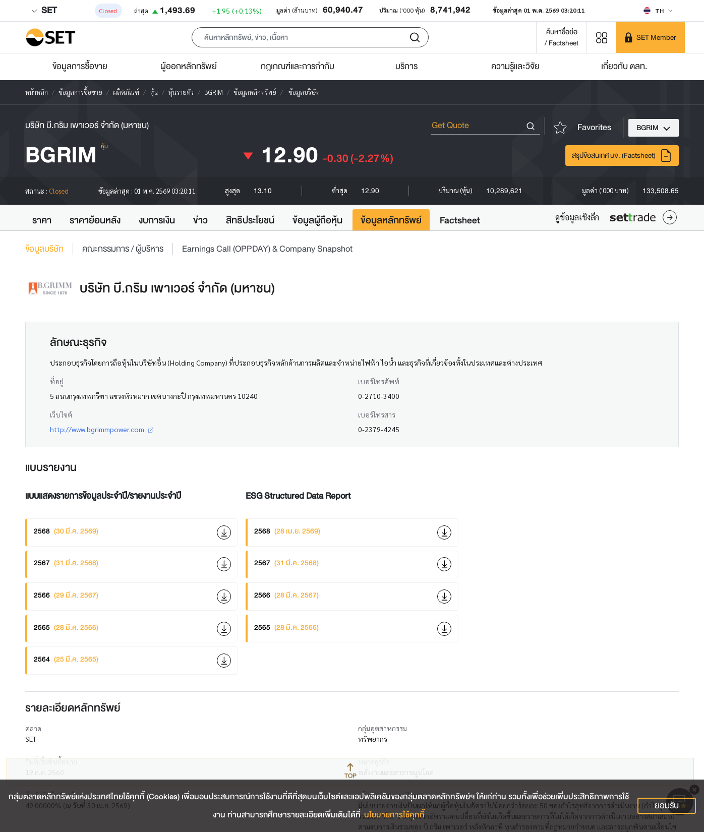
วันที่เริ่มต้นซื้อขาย (51, 761)
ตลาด (33, 728)
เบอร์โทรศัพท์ (378, 381)
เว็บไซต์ (61, 414)
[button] (310, 37)
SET (43, 10)
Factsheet (460, 220)
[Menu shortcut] (601, 37)
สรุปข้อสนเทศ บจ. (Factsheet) (622, 155)
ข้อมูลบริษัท (44, 249)
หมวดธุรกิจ (374, 761)
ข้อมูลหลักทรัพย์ (391, 220)
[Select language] (658, 10)
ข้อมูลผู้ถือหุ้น (317, 220)
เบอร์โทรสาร (376, 414)
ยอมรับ (667, 805)
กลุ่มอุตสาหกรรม (382, 728)
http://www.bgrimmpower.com (101, 429)
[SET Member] (650, 37)
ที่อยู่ (57, 381)
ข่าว (200, 220)
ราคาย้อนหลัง (95, 220)
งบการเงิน (157, 220)
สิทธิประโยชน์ (250, 220)
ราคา (41, 220)
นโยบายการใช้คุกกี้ (394, 814)
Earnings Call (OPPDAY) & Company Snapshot (267, 249)
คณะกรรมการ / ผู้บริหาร (122, 249)
